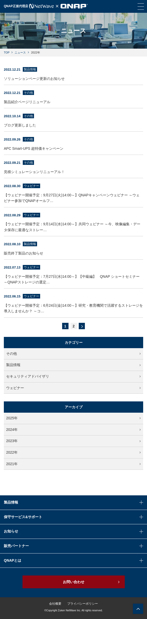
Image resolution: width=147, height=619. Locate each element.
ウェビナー (73, 388)
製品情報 (73, 365)
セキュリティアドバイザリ (73, 376)
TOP (6, 52)
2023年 (73, 441)
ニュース (20, 52)
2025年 (73, 418)
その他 (73, 353)
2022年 (73, 452)
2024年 (73, 430)
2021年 (73, 464)
